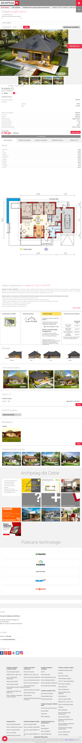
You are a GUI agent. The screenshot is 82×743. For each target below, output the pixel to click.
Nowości (60, 641)
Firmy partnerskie (63, 723)
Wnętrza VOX (74, 140)
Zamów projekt (76, 132)
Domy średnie (44, 679)
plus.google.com (5, 621)
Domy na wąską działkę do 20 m (32, 711)
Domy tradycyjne (45, 642)
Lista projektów (16, 7)
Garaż (14, 27)
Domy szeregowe (45, 699)
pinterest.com (9, 621)
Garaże (43, 694)
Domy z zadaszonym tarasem (15, 695)
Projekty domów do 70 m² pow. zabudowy (66, 711)
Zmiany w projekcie (41, 140)
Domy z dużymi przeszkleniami (32, 645)
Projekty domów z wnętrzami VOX (66, 707)
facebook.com (1, 621)
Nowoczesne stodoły (12, 649)
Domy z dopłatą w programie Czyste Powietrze (14, 664)
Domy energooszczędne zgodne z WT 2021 (15, 656)
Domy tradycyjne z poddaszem (49, 651)
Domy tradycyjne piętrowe (48, 648)
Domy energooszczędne (13, 640)
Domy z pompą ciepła (12, 652)
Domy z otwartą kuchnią (13, 698)
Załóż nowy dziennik (8, 396)
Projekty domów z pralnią (13, 706)
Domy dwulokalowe (46, 702)
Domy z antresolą (11, 700)
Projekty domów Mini (46, 667)
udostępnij (11, 86)
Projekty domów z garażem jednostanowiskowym (36, 7)
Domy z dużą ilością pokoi (13, 692)
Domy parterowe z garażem (48, 726)
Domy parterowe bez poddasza (49, 724)
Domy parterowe (45, 711)
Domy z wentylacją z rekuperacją (12, 646)
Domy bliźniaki (45, 696)
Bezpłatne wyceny (57, 140)
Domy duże (44, 682)
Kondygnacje (6, 27)
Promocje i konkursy (63, 720)
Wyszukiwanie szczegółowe (71, 27)
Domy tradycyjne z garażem (48, 654)
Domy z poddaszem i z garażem (49, 732)
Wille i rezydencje (45, 684)
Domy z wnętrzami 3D (64, 701)
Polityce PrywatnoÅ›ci (69, 739)
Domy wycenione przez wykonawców (64, 682)
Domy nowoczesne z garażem (32, 658)
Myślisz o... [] (6, 383)
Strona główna (5, 7)
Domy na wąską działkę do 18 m (32, 707)
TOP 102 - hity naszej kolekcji (66, 649)
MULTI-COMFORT (7, 91)
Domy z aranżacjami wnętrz (65, 673)
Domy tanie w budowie (47, 661)
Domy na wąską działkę (30, 692)
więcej (79, 386)
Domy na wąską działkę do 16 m (32, 702)
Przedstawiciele (62, 725)
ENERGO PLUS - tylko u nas (14, 642)
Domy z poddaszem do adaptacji (47, 717)
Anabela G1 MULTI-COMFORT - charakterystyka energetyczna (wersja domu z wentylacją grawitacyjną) (50, 335)
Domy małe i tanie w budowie (49, 676)
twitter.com (17, 621)
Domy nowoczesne (29, 640)
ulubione (22, 86)
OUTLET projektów (63, 704)
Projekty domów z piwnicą (14, 703)
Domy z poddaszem (46, 714)
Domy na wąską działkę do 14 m (32, 698)
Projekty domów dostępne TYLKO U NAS (65, 697)
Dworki (43, 640)
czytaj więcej (76, 308)
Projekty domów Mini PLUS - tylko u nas (14, 660)
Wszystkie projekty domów (65, 638)
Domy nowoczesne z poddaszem (29, 654)
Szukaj (26, 27)
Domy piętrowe (45, 721)
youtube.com (13, 621)
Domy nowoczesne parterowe (32, 648)
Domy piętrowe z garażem (48, 729)
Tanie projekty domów (47, 664)
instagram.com (21, 621)
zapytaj (17, 86)
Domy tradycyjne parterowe (48, 645)
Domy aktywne (28, 663)
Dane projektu (8, 140)
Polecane (60, 676)
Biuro (59, 733)
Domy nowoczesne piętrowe (31, 651)
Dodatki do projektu (25, 140)
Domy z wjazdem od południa (32, 695)
